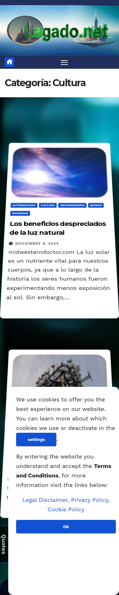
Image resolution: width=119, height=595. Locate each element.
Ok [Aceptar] (66, 526)
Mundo (96, 204)
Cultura (48, 204)
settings (36, 439)
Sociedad (20, 213)
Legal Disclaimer (45, 499)
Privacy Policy (89, 499)
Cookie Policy (65, 509)
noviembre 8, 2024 (37, 243)
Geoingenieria (72, 204)
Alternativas (23, 204)
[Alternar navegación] (64, 62)
